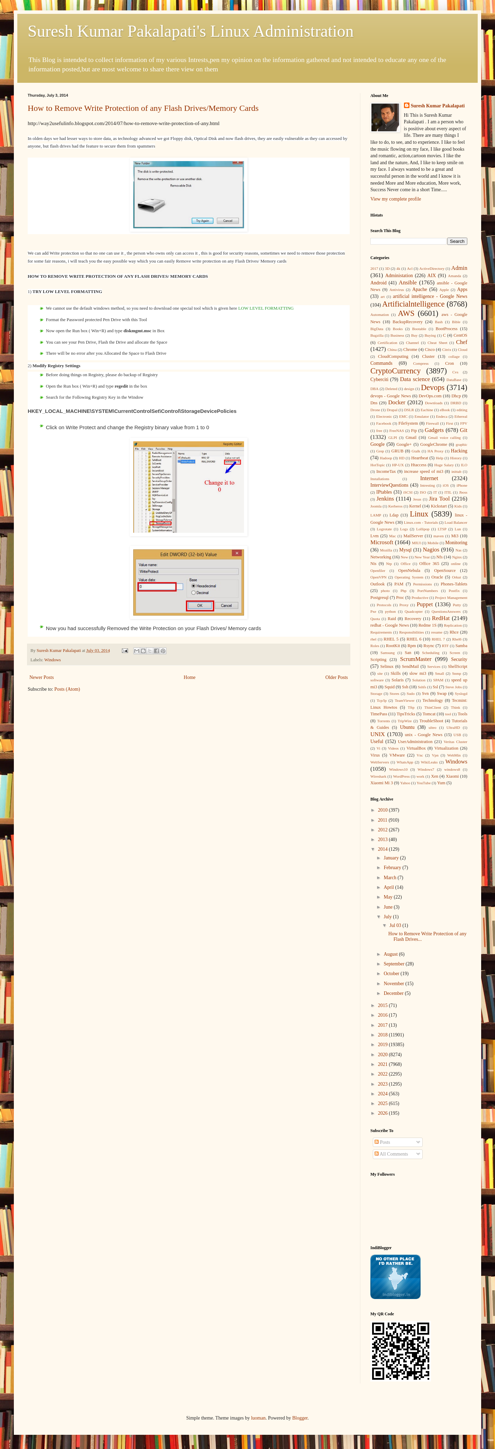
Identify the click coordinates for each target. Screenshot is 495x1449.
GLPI (392, 437)
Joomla (375, 506)
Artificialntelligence (413, 304)
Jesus (417, 499)
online (456, 564)
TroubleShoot (431, 720)
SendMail (410, 666)
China (392, 349)
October (392, 973)
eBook (445, 410)
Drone (375, 410)
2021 (383, 1064)
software (377, 680)
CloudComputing (393, 356)
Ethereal (460, 416)
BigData (376, 329)
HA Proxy (435, 451)
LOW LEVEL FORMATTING (266, 308)
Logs (404, 529)
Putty (457, 605)
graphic (461, 444)
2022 (383, 1074)
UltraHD (453, 727)
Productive (420, 597)
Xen (434, 776)
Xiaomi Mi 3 (381, 782)
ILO (464, 465)
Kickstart (439, 506)
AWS (406, 313)
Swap (442, 693)
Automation (379, 314)
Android (378, 282)
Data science (415, 379)
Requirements (381, 632)
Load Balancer (455, 522)
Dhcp (456, 396)
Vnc (420, 755)
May (389, 897)
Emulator (422, 416)
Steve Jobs (453, 687)
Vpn (435, 755)
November (394, 983)
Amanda (454, 276)
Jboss (463, 492)
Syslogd (461, 693)
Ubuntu (407, 727)
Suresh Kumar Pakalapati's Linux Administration (191, 31)
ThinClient (432, 707)
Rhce (454, 632)
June (389, 907)
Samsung (387, 653)
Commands (381, 363)
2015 (383, 1005)
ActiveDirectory (431, 268)
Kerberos (395, 506)
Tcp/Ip (382, 700)
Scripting (378, 659)
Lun (458, 529)
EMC (403, 416)
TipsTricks (406, 714)
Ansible (408, 282)
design (409, 389)
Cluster (428, 356)
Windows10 (398, 769)
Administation (399, 275)
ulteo (432, 727)
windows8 (452, 769)
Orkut (456, 577)
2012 (383, 829)
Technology (433, 700)
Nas (458, 550)
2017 (374, 268)
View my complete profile (395, 199)
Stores (394, 693)
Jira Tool (439, 498)
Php (403, 591)
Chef (461, 342)
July (388, 916)
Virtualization (446, 748)
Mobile (433, 543)
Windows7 (425, 769)
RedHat (441, 618)
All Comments (391, 1154)
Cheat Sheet (437, 343)
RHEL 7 (438, 639)
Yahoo (405, 783)
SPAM (438, 680)
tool (448, 714)
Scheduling (430, 653)
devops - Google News (390, 396)
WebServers (379, 762)
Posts (382, 1142)
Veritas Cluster (455, 742)
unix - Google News (424, 734)
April (389, 887)
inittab (456, 471)
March (390, 877)
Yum (441, 782)
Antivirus (396, 290)
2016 (383, 1015)
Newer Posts (41, 677)
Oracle (437, 577)
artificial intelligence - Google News (430, 296)
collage (454, 356)
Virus (375, 755)
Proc (400, 597)
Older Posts (336, 677)
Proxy (404, 605)
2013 (383, 839)
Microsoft (381, 542)
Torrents (383, 721)
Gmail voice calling (444, 437)
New (404, 557)
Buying (430, 335)
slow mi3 (418, 673)
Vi (378, 748)
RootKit (393, 645)
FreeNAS (396, 430)
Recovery (413, 618)
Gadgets (434, 430)
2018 (383, 1034)
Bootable (419, 329)
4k (398, 268)
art (382, 296)
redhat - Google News (389, 625)
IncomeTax (386, 471)
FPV (464, 423)
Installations (379, 479)
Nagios (431, 549)
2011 (383, 820)
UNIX (377, 734)
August (391, 954)
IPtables (384, 492)
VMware (397, 755)
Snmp (456, 673)
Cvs (455, 372)
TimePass (378, 714)
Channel (412, 343)
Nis (373, 563)
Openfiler (377, 570)
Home (190, 677)
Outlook (377, 584)
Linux (419, 514)
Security (459, 659)
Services (433, 666)
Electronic (384, 416)
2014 (383, 849)
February (393, 867)
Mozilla (386, 550)
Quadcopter (414, 611)
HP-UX (398, 465)
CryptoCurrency (395, 370)
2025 (383, 1103)
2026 (383, 1113)
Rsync (428, 645)
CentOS (460, 335)
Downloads (434, 403)
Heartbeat (419, 458)
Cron (449, 363)
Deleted (391, 389)
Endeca (442, 416)
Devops (432, 387)
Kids (458, 506)
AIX (432, 275)
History (456, 458)
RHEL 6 (414, 639)
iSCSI (408, 492)
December (394, 993)
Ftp (414, 430)
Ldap (393, 515)
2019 (383, 1044)
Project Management (451, 597)
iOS (446, 485)
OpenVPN (378, 577)
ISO (423, 492)
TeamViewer (404, 700)
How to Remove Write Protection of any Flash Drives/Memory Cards (143, 108)
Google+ (404, 444)
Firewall (432, 423)
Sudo (411, 693)
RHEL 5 (391, 639)
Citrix (446, 349)
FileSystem (408, 423)
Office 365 (429, 563)
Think (455, 707)
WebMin (454, 755)
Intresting (427, 485)
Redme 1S (427, 625)
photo (385, 591)
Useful (376, 741)
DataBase (454, 380)
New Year (422, 557)
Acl (410, 268)
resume (436, 632)
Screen (455, 653)
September (394, 963)
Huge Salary (444, 465)
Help (439, 458)
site (380, 673)
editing (462, 410)
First (449, 423)
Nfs (439, 557)
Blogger (299, 1418)
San (408, 652)
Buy (414, 335)
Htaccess (418, 464)
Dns (373, 402)
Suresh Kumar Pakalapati (438, 105)
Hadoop (386, 458)
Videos (393, 748)
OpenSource (445, 570)
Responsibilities (411, 632)
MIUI (416, 543)
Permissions (422, 584)
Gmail (411, 437)
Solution (418, 680)
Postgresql (379, 597)
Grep (380, 451)
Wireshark (378, 776)
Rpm (411, 645)
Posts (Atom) (67, 689)
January (392, 857)
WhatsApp (405, 762)
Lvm (374, 535)
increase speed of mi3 (423, 471)
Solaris (398, 680)
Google (377, 444)
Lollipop (423, 529)
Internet (429, 478)
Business (397, 335)
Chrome (410, 349)
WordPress (401, 776)
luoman (258, 1418)
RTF (445, 646)
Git (463, 430)
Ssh (405, 686)
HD (401, 458)
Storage (376, 693)
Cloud (462, 349)
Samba (461, 645)
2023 (383, 1084)
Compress (421, 363)
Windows (52, 659)
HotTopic (377, 465)
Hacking (459, 450)
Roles (374, 646)
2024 (383, 1093)
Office (406, 564)
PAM (398, 584)
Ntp (389, 564)
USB (457, 735)
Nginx (457, 557)
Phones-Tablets (454, 584)
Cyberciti (379, 379)
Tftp (411, 707)
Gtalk (416, 451)
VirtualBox (416, 748)
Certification (387, 343)
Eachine (427, 410)
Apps (462, 289)
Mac (392, 536)
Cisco (430, 349)
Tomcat (429, 714)
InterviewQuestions (389, 485)
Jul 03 (395, 925)
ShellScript (457, 666)
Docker (396, 402)
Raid (392, 618)
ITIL (448, 492)
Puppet (425, 604)
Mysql (405, 550)
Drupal (392, 410)
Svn (425, 693)
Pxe (373, 611)
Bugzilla (377, 335)
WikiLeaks (429, 762)
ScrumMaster (415, 659)
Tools (462, 714)
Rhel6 (456, 639)
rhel (373, 639)
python (390, 611)
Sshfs (422, 687)
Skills (396, 673)
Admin (459, 268)
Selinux (386, 666)
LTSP (442, 529)
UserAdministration (415, 741)
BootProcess (447, 328)
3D (387, 268)
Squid (390, 686)
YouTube (423, 783)
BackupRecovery (408, 321)
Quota (375, 619)
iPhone (462, 485)
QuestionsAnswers (446, 611)
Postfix (454, 591)
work (420, 776)
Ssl (435, 686)
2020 (383, 1054)
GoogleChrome (433, 444)
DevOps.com (429, 396)
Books (398, 329)
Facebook (384, 423)
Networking (380, 557)
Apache (419, 289)
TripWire (405, 721)
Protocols (384, 605)
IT (435, 492)
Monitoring (456, 542)
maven (438, 536)
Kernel (415, 506)
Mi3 (454, 535)
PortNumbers (427, 591)
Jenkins (385, 498)
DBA (374, 389)
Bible (456, 322)
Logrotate (384, 529)
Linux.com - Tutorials (421, 522)
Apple (444, 290)
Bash (439, 322)
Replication (453, 625)
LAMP (375, 515)
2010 (383, 810)
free (379, 430)
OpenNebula (409, 570)
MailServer (413, 535)
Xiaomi (452, 776)
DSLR (409, 410)
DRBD (455, 403)
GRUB (398, 451)
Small (439, 673)
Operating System (409, 577)
